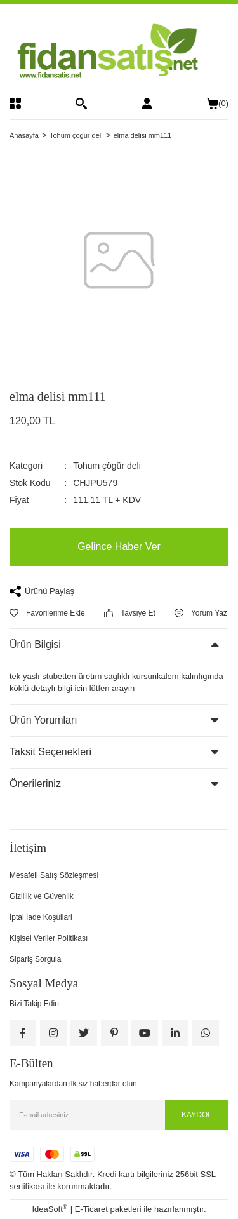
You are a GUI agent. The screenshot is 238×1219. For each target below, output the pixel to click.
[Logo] (119, 50)
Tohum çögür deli (107, 466)
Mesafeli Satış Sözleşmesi (54, 875)
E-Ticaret (91, 1209)
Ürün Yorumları (43, 720)
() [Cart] (217, 103)
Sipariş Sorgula (35, 959)
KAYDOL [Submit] (197, 1114)
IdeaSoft (49, 1208)
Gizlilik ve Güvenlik (42, 896)
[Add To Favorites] (47, 613)
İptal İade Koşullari (41, 917)
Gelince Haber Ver (119, 546)
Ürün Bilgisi (35, 644)
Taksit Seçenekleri (50, 751)
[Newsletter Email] (119, 1115)
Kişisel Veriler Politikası (49, 938)
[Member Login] (147, 103)
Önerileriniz (35, 783)
